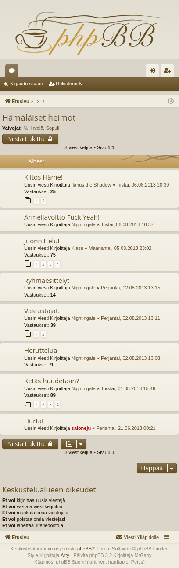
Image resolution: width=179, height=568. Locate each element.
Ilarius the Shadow (91, 184)
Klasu (78, 248)
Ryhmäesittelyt (46, 280)
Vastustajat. (42, 310)
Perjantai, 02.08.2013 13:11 (130, 318)
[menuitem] (137, 537)
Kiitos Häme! (43, 176)
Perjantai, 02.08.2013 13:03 (130, 358)
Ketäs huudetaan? (51, 380)
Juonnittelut (42, 240)
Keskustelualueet (13, 72)
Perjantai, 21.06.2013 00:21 (125, 428)
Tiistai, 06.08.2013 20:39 (142, 184)
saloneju (81, 428)
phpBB (84, 548)
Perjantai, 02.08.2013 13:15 (130, 287)
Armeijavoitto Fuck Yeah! (62, 217)
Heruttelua (40, 350)
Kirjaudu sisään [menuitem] (154, 72)
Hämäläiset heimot (38, 117)
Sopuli (53, 128)
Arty (65, 555)
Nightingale (84, 224)
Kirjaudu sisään (26, 83)
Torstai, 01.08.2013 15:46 (128, 388)
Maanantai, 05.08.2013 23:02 (120, 248)
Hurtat (34, 420)
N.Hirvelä (33, 128)
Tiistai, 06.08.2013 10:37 (127, 224)
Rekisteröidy (69, 83)
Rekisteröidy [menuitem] (169, 72)
